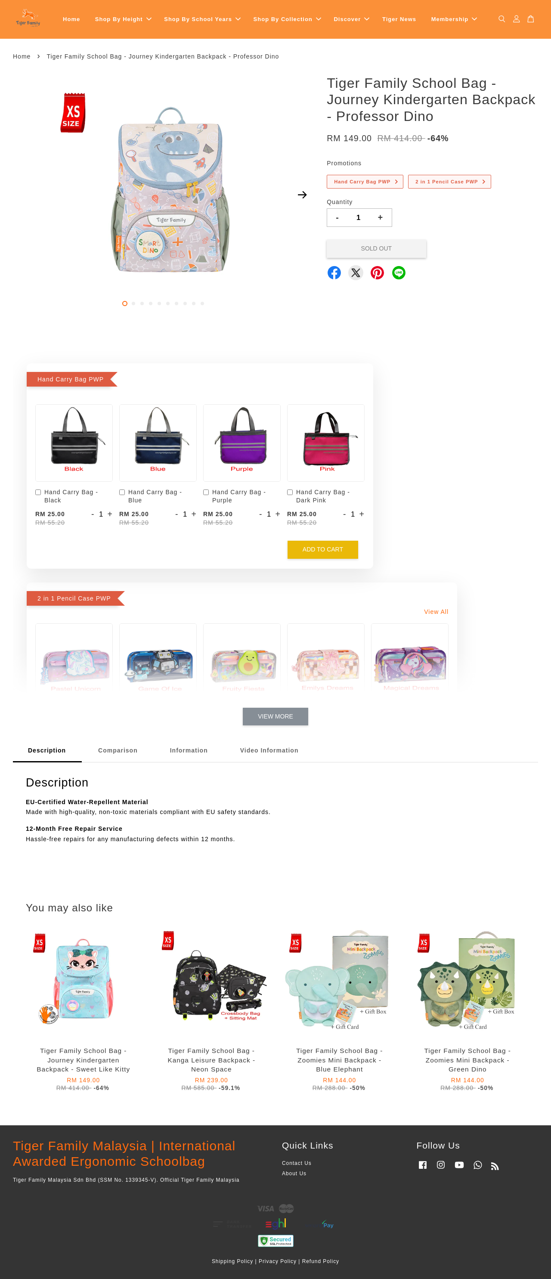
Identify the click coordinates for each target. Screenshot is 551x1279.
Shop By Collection (287, 19)
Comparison (118, 750)
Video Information (269, 750)
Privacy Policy (278, 1261)
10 (202, 303)
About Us (294, 1174)
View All (436, 611)
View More (275, 716)
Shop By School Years (202, 19)
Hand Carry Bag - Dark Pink (318, 496)
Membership (454, 19)
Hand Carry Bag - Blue (150, 496)
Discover (351, 19)
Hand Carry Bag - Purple (234, 496)
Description (47, 750)
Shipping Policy (232, 1261)
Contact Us (297, 1163)
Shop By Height (123, 19)
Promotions (344, 163)
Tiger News (399, 19)
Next (302, 195)
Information (189, 750)
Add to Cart (323, 549)
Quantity (340, 201)
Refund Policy (320, 1261)
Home (71, 19)
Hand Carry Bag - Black (66, 496)
